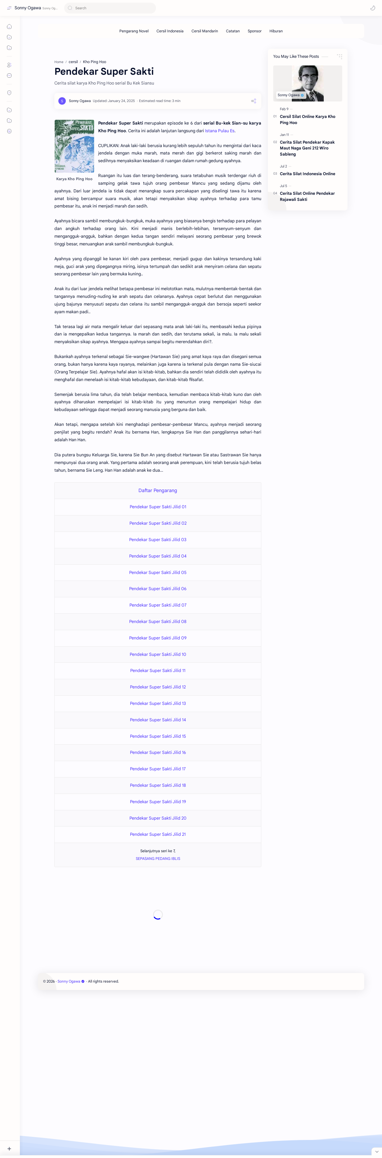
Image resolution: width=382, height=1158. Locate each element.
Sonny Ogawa (28, 8)
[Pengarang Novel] (134, 31)
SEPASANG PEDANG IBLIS (158, 858)
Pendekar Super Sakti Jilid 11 (157, 670)
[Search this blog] (110, 8)
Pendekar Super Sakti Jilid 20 (157, 818)
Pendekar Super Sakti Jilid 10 (158, 654)
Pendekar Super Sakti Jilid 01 (158, 507)
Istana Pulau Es (220, 131)
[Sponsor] (255, 31)
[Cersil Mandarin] (205, 31)
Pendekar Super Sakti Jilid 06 (157, 588)
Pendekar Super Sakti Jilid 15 (158, 736)
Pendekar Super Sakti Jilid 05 (157, 572)
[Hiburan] (276, 31)
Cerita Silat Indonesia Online (307, 173)
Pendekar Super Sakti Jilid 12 (158, 687)
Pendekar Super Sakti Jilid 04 (157, 556)
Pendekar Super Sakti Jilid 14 (158, 720)
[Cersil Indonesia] (170, 31)
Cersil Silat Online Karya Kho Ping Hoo (307, 119)
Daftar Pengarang (157, 490)
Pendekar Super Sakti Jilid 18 (158, 785)
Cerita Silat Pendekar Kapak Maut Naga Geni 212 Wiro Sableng (307, 148)
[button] (373, 8)
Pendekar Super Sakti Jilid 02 (157, 523)
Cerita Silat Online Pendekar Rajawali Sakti (307, 196)
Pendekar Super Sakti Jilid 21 (158, 834)
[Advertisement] (157, 915)
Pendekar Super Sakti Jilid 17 (158, 769)
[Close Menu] (376, 1151)
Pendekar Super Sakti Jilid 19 (158, 802)
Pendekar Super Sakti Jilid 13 (158, 703)
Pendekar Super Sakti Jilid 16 (158, 752)
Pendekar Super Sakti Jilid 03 (157, 539)
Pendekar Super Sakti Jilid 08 (157, 621)
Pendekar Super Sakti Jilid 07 (157, 605)
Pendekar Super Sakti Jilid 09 (157, 638)
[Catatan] (233, 31)
